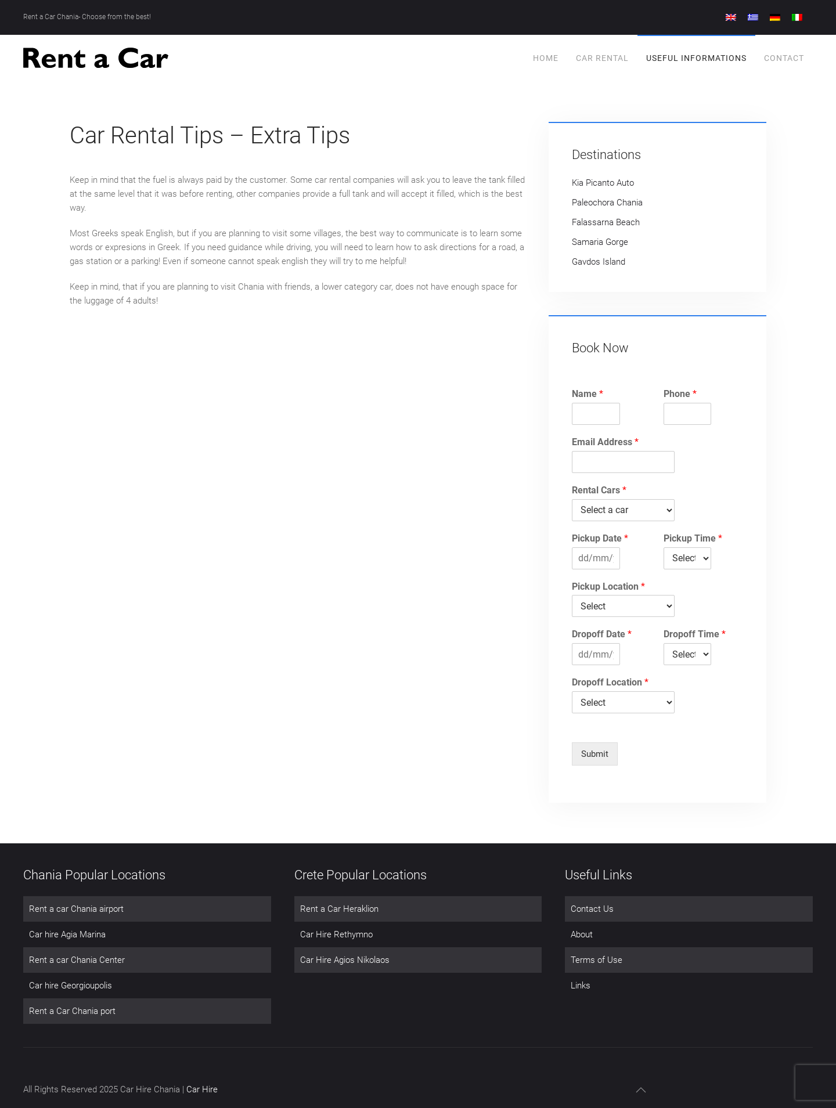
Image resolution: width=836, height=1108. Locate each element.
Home (545, 58)
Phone (680, 393)
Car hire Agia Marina (67, 934)
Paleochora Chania (607, 202)
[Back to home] (95, 58)
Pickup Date (600, 538)
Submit (594, 754)
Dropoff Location (610, 682)
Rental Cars (599, 490)
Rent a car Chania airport (76, 909)
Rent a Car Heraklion (339, 909)
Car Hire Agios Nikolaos (345, 960)
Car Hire (202, 1089)
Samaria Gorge (600, 242)
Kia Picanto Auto (603, 183)
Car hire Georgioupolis (70, 985)
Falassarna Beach (606, 222)
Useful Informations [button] (696, 58)
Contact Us (592, 909)
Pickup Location (608, 586)
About (582, 934)
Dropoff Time (695, 634)
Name (587, 393)
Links (580, 985)
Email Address (605, 441)
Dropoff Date (602, 634)
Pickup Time (693, 538)
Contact (784, 58)
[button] (641, 1090)
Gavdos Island (598, 262)
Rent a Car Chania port (72, 1011)
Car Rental (602, 58)
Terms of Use (596, 960)
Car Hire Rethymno (336, 934)
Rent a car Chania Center (77, 960)
